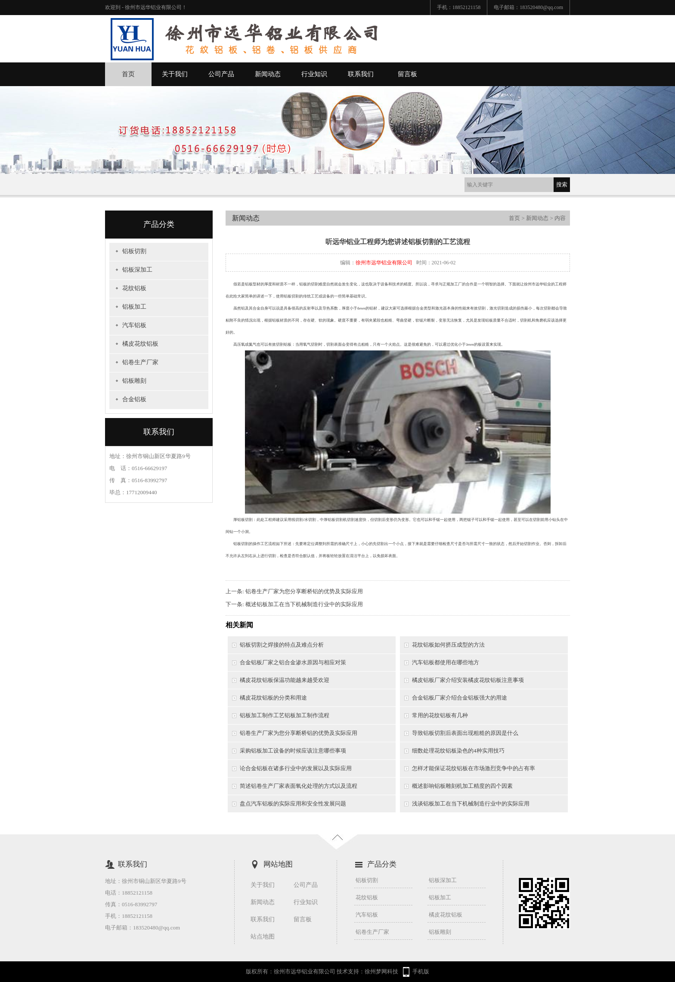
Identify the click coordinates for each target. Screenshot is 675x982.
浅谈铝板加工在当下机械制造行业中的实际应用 (470, 803)
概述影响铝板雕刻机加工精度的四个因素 (462, 786)
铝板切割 (134, 251)
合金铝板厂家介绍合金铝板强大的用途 (459, 697)
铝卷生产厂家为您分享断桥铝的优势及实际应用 (304, 591)
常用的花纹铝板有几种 (440, 715)
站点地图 (263, 936)
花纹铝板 (134, 288)
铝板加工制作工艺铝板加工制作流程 (284, 715)
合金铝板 (134, 399)
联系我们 (361, 74)
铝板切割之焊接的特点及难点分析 (282, 644)
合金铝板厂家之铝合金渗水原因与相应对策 (293, 662)
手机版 (420, 971)
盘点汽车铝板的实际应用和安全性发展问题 (293, 803)
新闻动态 (268, 74)
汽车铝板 (134, 325)
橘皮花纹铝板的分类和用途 (273, 697)
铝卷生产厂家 (140, 362)
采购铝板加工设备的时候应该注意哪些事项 (293, 750)
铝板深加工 (137, 269)
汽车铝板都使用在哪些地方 (445, 662)
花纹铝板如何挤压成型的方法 (448, 644)
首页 (128, 74)
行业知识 (314, 74)
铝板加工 (134, 307)
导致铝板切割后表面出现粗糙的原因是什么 (465, 733)
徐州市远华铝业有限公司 (384, 263)
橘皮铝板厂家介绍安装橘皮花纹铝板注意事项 (468, 680)
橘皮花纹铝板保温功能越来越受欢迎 (284, 680)
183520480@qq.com (541, 7)
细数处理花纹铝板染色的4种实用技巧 (458, 750)
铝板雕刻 (134, 381)
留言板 (407, 74)
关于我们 (175, 74)
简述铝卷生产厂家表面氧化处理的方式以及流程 (298, 786)
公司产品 (221, 74)
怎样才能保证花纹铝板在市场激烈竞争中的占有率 (473, 768)
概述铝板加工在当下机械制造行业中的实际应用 (304, 604)
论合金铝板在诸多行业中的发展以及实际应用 (296, 768)
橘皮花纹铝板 (140, 344)
